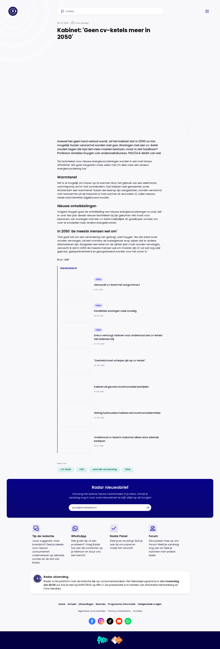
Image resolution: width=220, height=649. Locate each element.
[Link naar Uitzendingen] (85, 604)
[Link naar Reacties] (101, 604)
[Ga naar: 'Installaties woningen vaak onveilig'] (111, 310)
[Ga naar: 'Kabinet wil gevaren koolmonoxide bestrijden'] (111, 389)
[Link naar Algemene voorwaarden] (92, 611)
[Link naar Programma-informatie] (121, 604)
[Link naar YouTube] (119, 621)
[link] (65, 469)
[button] (207, 11)
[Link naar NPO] (117, 640)
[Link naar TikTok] (110, 621)
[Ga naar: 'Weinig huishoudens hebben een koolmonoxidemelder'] (111, 415)
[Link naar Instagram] (101, 621)
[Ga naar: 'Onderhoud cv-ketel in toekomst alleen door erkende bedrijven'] (111, 441)
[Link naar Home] (62, 604)
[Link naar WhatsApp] (128, 621)
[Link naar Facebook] (92, 621)
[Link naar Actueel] (71, 604)
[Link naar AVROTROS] (102, 640)
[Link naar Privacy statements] (119, 611)
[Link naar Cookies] (137, 611)
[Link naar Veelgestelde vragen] (149, 604)
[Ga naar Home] (12, 11)
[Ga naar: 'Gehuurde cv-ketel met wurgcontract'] (111, 284)
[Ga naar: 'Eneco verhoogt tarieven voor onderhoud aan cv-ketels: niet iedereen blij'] (111, 336)
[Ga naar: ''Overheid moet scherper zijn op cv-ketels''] (111, 363)
